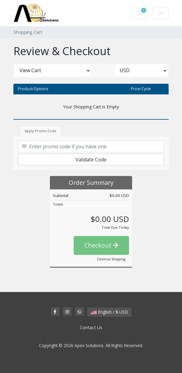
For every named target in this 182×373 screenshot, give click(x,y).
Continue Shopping (111, 259)
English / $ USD (109, 312)
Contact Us (91, 327)
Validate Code (91, 159)
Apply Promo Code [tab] (40, 130)
